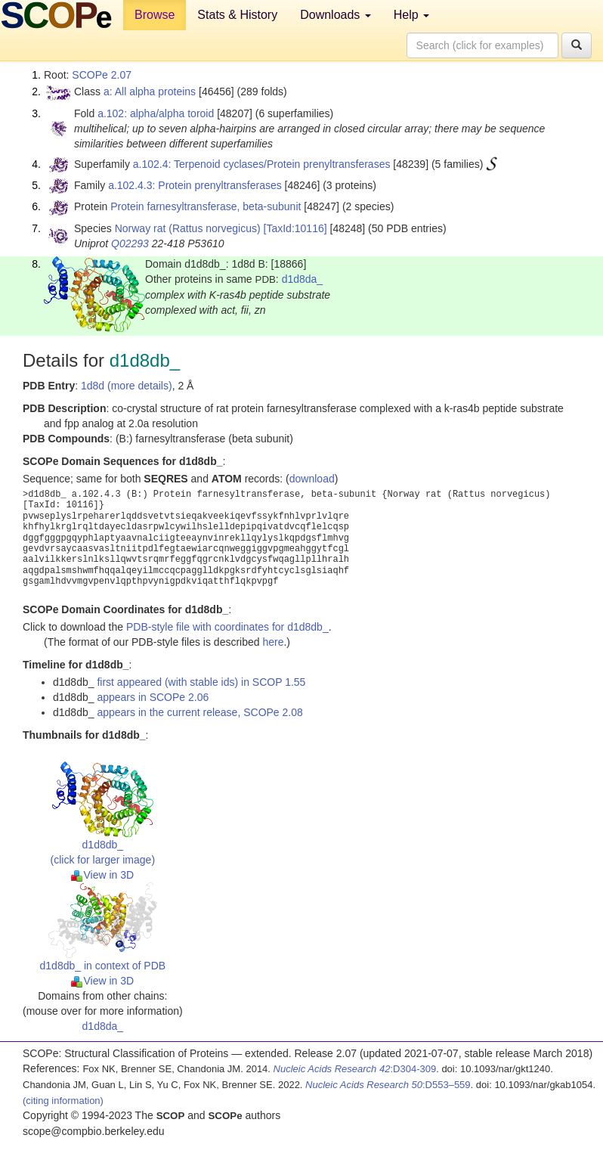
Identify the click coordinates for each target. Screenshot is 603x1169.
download (312, 479)
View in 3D (102, 875)
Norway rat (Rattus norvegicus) (188, 228)
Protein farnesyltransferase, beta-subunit (205, 206)
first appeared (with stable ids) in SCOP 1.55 (201, 682)
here (272, 642)
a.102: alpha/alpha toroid (155, 113)
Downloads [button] (335, 14)
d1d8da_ (302, 279)
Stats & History (237, 14)
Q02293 (130, 243)
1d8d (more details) (126, 386)
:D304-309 (355, 1068)
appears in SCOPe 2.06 (153, 697)
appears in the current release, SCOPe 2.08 (199, 712)
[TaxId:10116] (295, 228)
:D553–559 (388, 1084)
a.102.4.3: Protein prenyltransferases (195, 185)
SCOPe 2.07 (101, 75)
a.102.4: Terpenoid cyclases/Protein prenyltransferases (262, 164)
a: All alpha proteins (150, 91)
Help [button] (411, 14)
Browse (155, 14)
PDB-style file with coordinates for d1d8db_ (227, 627)
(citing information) (63, 1100)
